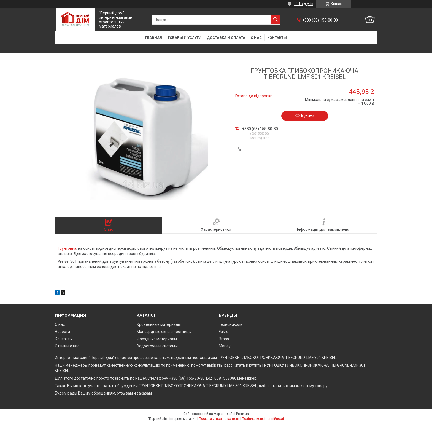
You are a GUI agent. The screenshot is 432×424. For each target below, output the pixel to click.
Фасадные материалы (157, 339)
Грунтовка (67, 248)
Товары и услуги (184, 38)
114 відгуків (303, 4)
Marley (225, 346)
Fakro (223, 331)
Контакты (277, 38)
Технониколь (230, 324)
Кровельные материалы (159, 324)
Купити (307, 116)
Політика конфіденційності (263, 419)
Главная (153, 38)
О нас (256, 38)
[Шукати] (275, 19)
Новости (62, 331)
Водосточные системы (157, 346)
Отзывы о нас (67, 346)
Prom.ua (242, 414)
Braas (224, 339)
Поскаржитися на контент (219, 419)
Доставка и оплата (226, 38)
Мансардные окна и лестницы (164, 331)
